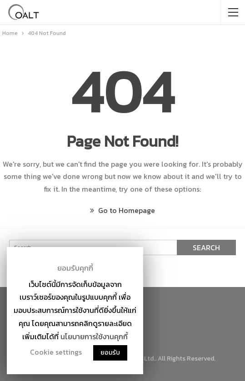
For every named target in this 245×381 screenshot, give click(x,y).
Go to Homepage (122, 210)
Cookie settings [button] (56, 351)
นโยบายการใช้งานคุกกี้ (94, 336)
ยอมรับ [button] (110, 352)
